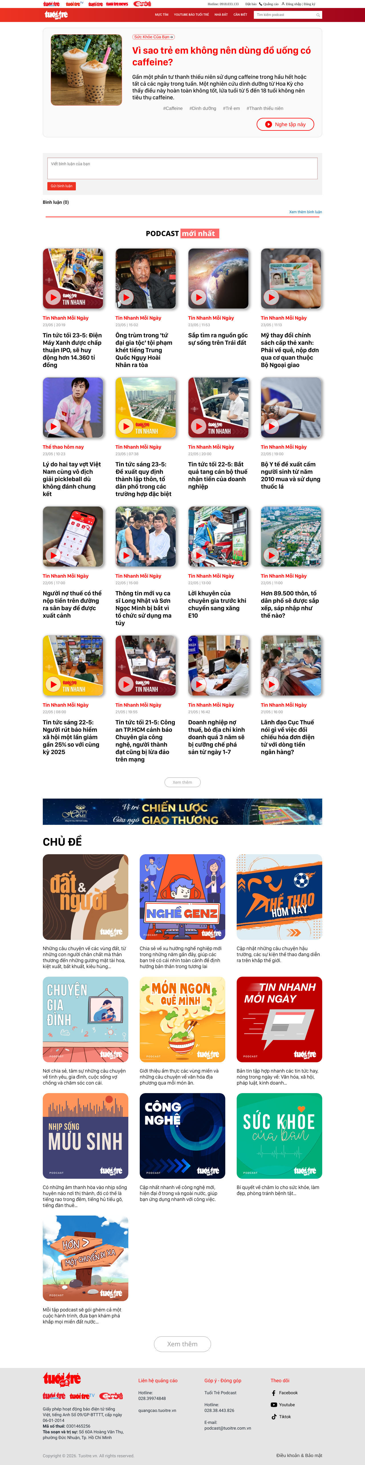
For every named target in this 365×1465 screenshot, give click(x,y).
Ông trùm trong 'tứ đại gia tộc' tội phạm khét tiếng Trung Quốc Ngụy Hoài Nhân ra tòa (144, 350)
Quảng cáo (271, 4)
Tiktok (285, 1416)
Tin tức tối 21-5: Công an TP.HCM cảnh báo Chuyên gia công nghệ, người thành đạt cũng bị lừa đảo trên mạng (145, 741)
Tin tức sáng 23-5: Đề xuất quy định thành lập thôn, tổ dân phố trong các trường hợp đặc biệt (143, 479)
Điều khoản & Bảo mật (299, 1456)
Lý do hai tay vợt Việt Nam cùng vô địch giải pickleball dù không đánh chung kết (72, 479)
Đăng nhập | (294, 4)
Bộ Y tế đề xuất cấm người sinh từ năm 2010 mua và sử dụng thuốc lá (291, 475)
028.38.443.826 (219, 1410)
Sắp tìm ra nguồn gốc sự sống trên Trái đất (218, 339)
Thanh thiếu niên (266, 108)
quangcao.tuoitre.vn (157, 1410)
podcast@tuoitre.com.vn (227, 1428)
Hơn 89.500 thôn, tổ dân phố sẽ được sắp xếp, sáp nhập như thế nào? (290, 604)
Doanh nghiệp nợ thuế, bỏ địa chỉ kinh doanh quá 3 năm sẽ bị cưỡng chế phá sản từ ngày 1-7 (216, 737)
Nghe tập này (285, 124)
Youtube (287, 1404)
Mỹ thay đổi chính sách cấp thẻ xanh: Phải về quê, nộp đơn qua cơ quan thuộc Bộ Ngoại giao (290, 350)
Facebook (288, 1392)
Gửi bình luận (61, 186)
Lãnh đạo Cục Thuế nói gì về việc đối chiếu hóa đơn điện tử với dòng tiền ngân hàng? (288, 737)
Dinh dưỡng (204, 108)
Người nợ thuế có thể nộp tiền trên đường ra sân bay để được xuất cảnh (72, 604)
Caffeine (174, 108)
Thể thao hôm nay (63, 447)
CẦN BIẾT (240, 15)
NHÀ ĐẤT (221, 15)
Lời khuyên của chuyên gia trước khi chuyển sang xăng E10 (217, 604)
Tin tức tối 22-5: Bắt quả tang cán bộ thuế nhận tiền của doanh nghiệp (218, 475)
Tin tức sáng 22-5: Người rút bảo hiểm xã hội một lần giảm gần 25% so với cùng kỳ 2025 (71, 737)
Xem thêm (182, 782)
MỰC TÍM (161, 15)
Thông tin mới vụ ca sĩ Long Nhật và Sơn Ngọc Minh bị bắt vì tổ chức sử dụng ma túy (143, 608)
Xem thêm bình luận (305, 212)
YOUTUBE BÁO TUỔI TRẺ (191, 15)
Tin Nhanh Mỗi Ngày (66, 318)
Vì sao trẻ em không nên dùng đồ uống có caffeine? (221, 56)
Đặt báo (251, 4)
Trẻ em (233, 108)
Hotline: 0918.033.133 (223, 4)
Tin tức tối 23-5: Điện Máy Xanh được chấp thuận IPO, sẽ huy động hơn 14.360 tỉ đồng (72, 350)
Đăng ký (309, 4)
